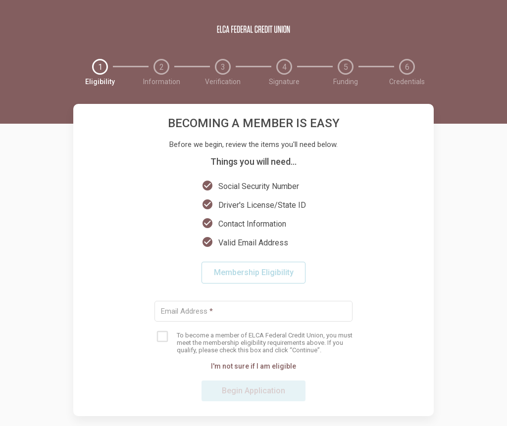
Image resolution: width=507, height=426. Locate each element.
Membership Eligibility (254, 272)
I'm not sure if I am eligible (253, 366)
